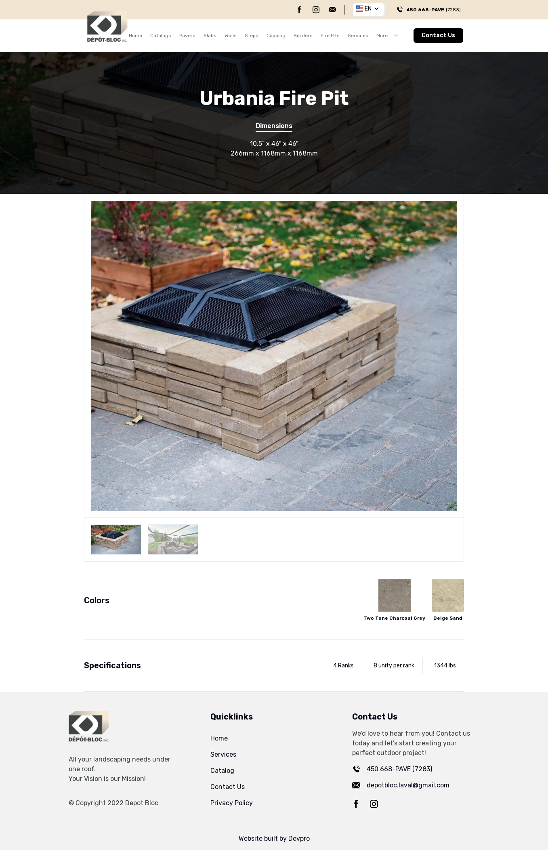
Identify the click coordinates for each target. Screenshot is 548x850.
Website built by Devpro (274, 838)
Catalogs (160, 35)
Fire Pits (330, 35)
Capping (276, 35)
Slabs (210, 35)
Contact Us (438, 35)
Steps (251, 35)
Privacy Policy (231, 803)
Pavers (187, 35)
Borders (303, 35)
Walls (231, 35)
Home (135, 35)
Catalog (222, 770)
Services (358, 35)
